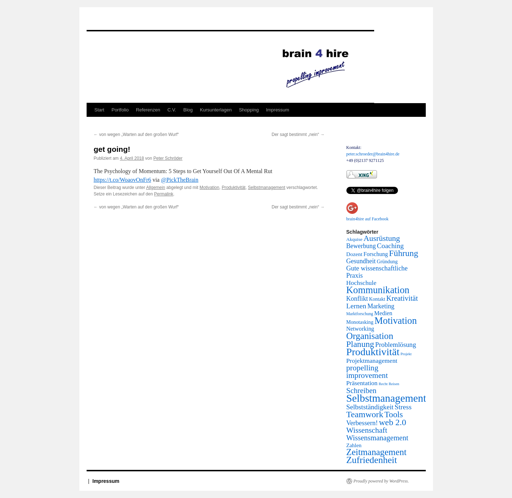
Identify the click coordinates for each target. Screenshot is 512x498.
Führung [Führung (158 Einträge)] (403, 253)
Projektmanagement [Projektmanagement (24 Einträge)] (372, 360)
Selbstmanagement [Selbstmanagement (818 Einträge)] (386, 398)
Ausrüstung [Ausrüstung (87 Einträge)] (382, 238)
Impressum (277, 110)
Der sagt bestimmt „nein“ (298, 134)
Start (99, 110)
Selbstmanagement (266, 187)
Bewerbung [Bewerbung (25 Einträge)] (361, 246)
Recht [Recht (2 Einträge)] (383, 384)
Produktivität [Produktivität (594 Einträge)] (373, 351)
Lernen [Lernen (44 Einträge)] (356, 306)
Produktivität (233, 187)
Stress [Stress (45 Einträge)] (403, 407)
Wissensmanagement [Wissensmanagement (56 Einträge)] (377, 438)
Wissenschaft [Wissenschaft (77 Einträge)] (367, 430)
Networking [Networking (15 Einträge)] (360, 329)
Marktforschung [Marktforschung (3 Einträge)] (359, 314)
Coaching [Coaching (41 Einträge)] (390, 246)
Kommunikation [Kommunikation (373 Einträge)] (378, 290)
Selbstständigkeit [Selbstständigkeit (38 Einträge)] (370, 407)
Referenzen (148, 110)
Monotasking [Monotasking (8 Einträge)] (359, 322)
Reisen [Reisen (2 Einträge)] (394, 384)
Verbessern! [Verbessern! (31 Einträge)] (362, 423)
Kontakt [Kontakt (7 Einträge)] (377, 299)
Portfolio (120, 110)
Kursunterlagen (216, 110)
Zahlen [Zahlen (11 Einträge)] (354, 445)
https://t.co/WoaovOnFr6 (122, 180)
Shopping (249, 110)
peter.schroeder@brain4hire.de (373, 154)
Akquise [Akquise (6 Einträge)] (354, 239)
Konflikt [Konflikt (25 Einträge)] (357, 298)
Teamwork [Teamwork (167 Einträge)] (365, 414)
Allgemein (155, 187)
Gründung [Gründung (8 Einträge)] (387, 261)
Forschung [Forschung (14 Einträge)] (375, 254)
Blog (188, 110)
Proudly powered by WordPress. (381, 481)
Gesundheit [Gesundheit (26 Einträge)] (361, 261)
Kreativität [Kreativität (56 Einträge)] (402, 298)
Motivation (209, 187)
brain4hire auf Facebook (367, 218)
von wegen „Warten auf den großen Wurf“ (136, 134)
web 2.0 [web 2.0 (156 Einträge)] (392, 422)
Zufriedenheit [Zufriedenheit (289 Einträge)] (371, 460)
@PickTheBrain (179, 180)
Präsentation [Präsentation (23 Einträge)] (362, 383)
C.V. (171, 110)
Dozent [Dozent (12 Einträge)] (354, 254)
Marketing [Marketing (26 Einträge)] (380, 306)
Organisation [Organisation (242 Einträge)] (369, 336)
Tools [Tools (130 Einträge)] (393, 414)
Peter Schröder (168, 158)
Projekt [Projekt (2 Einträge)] (406, 354)
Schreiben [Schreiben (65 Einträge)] (361, 390)
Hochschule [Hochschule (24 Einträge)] (361, 282)
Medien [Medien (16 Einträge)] (383, 313)
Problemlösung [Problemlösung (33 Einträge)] (395, 344)
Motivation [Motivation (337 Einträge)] (396, 320)
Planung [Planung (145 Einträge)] (360, 344)
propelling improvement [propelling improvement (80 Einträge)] (367, 371)
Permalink (163, 194)
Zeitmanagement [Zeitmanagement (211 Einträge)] (376, 452)
